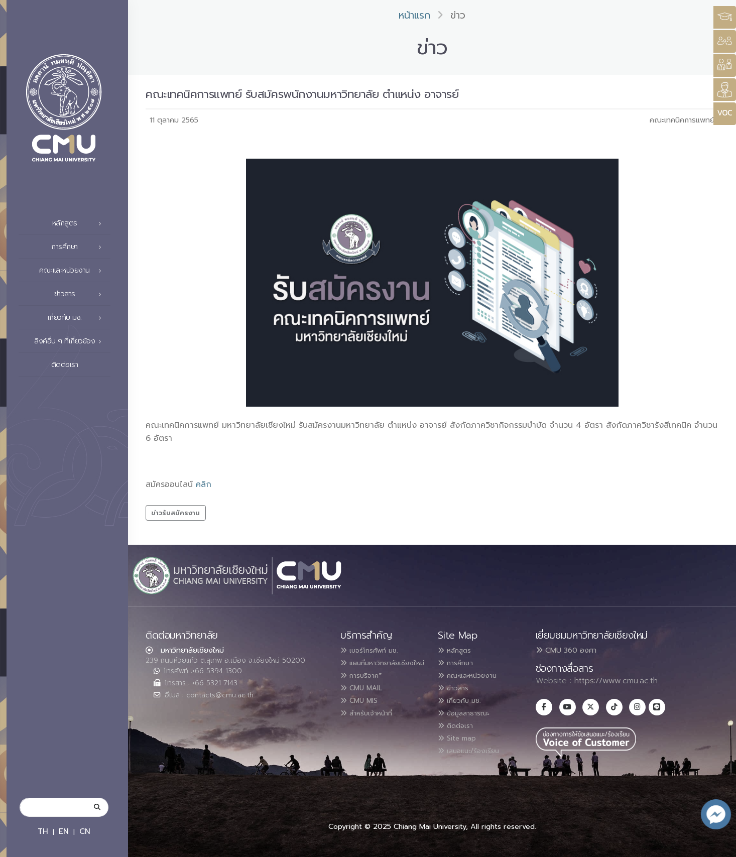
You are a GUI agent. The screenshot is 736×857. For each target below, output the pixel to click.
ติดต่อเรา (79, 365)
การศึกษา (79, 247)
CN (84, 831)
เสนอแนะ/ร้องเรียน (475, 747)
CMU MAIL (365, 698)
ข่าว (457, 15)
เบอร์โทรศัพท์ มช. (375, 650)
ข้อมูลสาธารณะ (469, 710)
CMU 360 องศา (566, 650)
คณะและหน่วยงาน (73, 270)
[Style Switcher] (724, 41)
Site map (461, 734)
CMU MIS (362, 710)
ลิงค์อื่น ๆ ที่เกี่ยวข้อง (70, 341)
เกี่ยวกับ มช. (77, 317)
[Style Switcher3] (724, 17)
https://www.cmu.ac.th (616, 681)
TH (43, 831)
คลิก (203, 484)
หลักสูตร (79, 223)
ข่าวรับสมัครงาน (175, 513)
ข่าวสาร (80, 294)
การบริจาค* (365, 686)
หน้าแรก (414, 15)
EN (64, 831)
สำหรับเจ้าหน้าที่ (372, 722)
